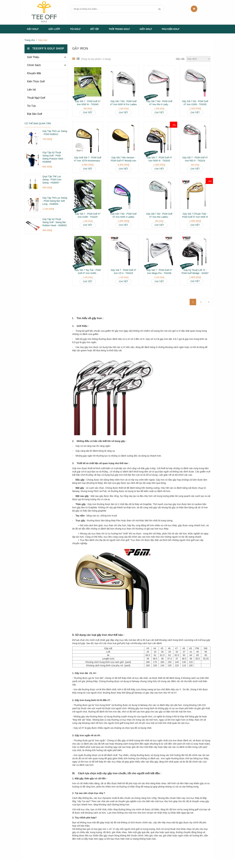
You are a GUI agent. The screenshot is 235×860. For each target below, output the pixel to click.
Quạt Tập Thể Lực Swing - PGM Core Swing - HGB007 (52, 179)
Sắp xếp (180, 59)
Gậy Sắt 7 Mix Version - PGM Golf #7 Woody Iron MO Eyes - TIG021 (123, 160)
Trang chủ (29, 40)
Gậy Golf (33, 29)
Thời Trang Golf (119, 29)
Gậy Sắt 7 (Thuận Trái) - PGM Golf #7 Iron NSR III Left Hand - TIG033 (195, 216)
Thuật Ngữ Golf (36, 97)
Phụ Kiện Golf (171, 29)
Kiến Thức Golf (36, 81)
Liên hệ (31, 89)
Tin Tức (31, 106)
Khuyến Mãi (34, 73)
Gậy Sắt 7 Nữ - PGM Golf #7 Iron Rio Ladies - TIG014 (159, 216)
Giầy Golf (146, 29)
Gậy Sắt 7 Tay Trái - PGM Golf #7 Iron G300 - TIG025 (88, 273)
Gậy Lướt (54, 29)
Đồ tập (94, 29)
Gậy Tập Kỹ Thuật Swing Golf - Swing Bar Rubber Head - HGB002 (54, 222)
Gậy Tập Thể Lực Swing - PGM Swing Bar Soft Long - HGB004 (54, 200)
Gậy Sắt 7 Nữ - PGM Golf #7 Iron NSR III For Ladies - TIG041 (123, 104)
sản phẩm (206, 9)
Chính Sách (34, 65)
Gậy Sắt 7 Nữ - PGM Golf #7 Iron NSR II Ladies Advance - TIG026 (123, 216)
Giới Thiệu (33, 57)
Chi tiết (87, 112)
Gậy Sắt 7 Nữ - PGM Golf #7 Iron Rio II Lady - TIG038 (159, 104)
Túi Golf (75, 29)
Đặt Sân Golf (34, 114)
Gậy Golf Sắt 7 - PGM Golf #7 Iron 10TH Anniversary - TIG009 (87, 160)
